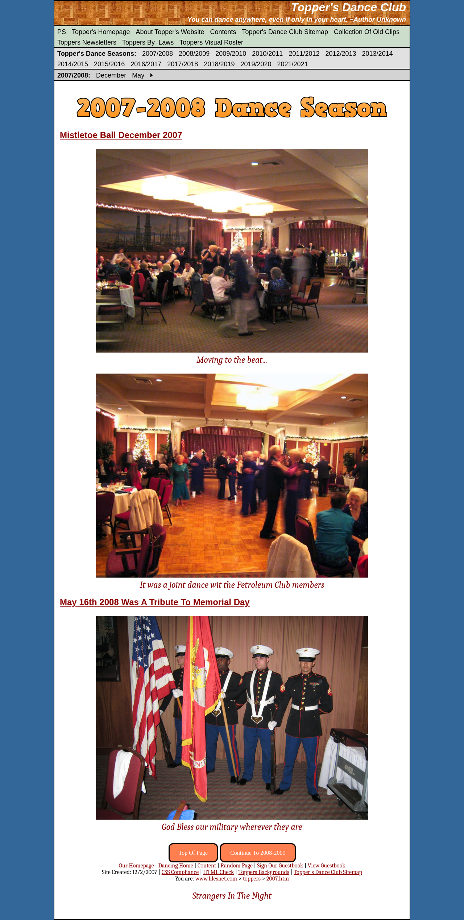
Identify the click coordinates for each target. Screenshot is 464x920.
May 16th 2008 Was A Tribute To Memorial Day (155, 602)
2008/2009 (194, 53)
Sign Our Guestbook (280, 865)
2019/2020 (255, 64)
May (138, 75)
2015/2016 (109, 64)
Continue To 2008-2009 (257, 853)
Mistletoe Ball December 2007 (121, 135)
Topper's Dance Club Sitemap (285, 32)
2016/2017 (145, 64)
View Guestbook (326, 865)
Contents (223, 32)
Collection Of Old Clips (366, 32)
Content (207, 865)
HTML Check (218, 872)
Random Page (236, 865)
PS (61, 32)
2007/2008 (157, 53)
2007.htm (277, 878)
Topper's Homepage (101, 32)
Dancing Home (175, 865)
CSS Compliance (180, 872)
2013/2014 (377, 53)
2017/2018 (182, 64)
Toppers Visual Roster (211, 42)
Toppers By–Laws (148, 42)
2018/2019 (219, 64)
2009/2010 (230, 53)
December (111, 75)
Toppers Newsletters (86, 42)
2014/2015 (72, 64)
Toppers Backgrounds (264, 872)
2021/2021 (292, 64)
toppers (252, 878)
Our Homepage (136, 865)
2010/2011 (267, 53)
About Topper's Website (170, 32)
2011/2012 (304, 53)
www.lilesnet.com (216, 878)
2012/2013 (340, 53)
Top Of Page (193, 853)
